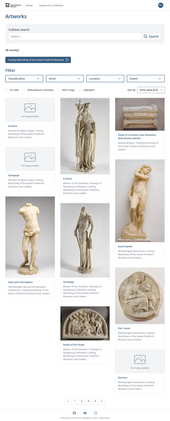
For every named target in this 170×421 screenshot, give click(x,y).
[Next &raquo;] (102, 401)
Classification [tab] (24, 79)
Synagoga (13, 175)
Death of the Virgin (74, 344)
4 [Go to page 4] (95, 401)
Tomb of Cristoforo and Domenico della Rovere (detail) (137, 136)
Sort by (131, 89)
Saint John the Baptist (20, 282)
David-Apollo (125, 246)
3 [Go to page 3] (88, 401)
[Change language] (160, 5)
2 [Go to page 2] (81, 401)
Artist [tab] (65, 79)
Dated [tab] (146, 79)
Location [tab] (105, 79)
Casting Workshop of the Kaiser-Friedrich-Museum (38, 60)
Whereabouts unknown (40, 89)
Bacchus (122, 377)
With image (68, 89)
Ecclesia (12, 126)
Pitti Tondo (124, 328)
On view (14, 89)
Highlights (89, 89)
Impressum (104, 418)
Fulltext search (19, 30)
